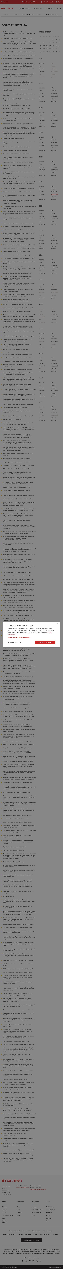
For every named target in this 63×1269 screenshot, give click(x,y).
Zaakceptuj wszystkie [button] (45, 642)
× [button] (57, 623)
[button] (31, 637)
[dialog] (31, 634)
